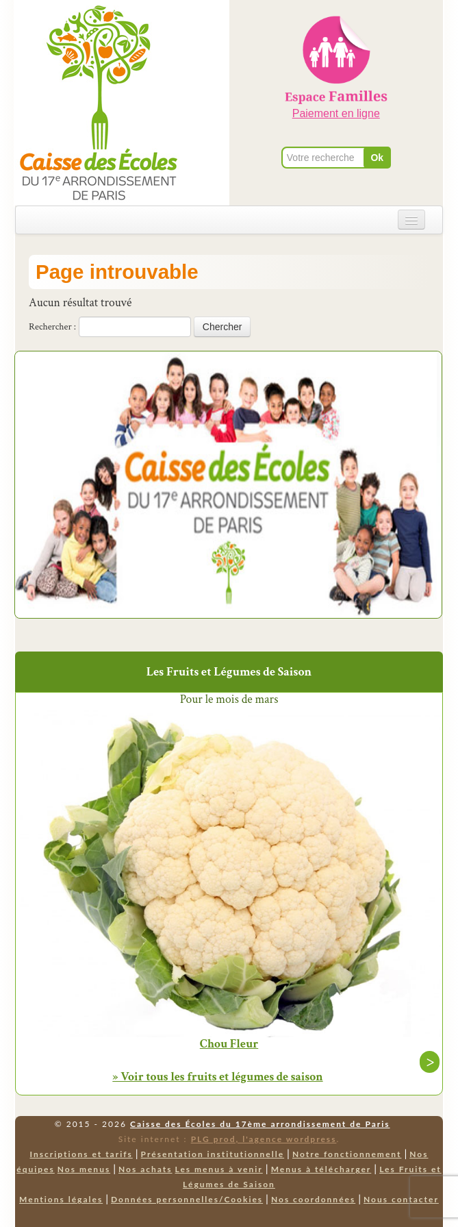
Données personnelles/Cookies (187, 1199)
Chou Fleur (229, 1044)
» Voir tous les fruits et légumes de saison (217, 1077)
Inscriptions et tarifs (80, 1154)
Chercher (222, 326)
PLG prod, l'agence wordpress (264, 1139)
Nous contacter (401, 1199)
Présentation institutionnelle (213, 1154)
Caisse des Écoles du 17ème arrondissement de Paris (260, 1124)
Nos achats (145, 1169)
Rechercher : (52, 327)
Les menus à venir (219, 1169)
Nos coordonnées (313, 1199)
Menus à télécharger (321, 1169)
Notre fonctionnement (346, 1154)
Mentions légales (61, 1199)
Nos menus (84, 1169)
